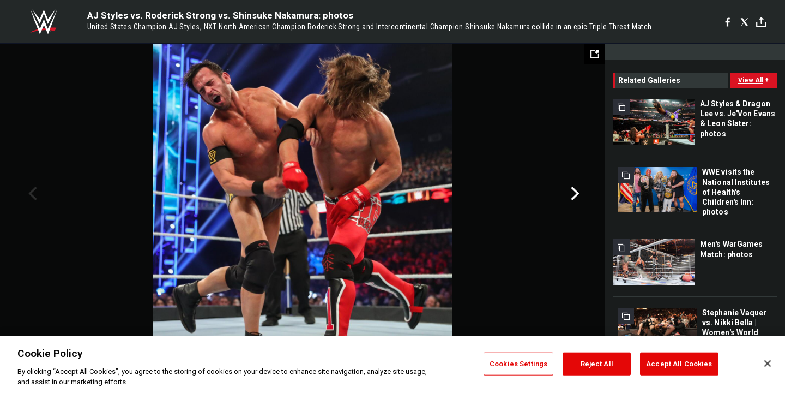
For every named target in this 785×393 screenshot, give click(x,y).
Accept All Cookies (679, 364)
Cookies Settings (518, 364)
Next (573, 193)
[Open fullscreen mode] (594, 54)
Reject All (597, 364)
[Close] (768, 364)
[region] (392, 364)
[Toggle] (761, 22)
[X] (744, 21)
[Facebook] (727, 21)
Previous (31, 193)
